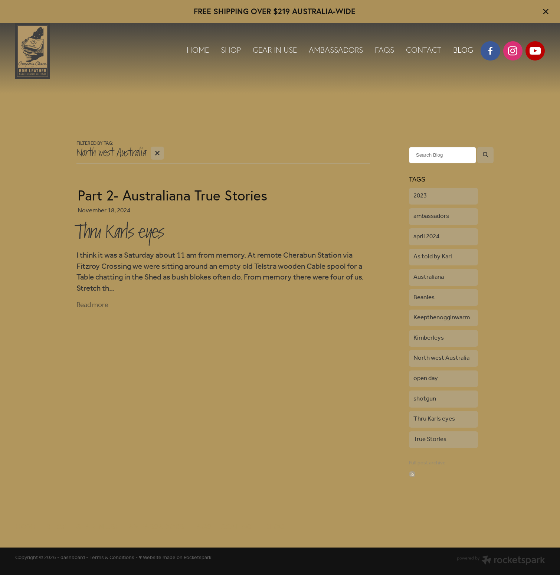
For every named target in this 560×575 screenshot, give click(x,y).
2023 (420, 196)
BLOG (463, 50)
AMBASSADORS (336, 50)
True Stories (429, 439)
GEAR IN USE (275, 50)
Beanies (424, 297)
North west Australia (441, 358)
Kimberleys (428, 338)
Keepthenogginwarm (441, 317)
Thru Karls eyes (434, 419)
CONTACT (423, 50)
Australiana (428, 277)
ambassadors (431, 216)
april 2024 (426, 236)
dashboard (72, 558)
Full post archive (427, 463)
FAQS (384, 50)
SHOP (231, 50)
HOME (198, 50)
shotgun (424, 399)
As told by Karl (432, 256)
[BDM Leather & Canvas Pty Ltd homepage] (68, 51)
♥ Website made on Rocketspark (175, 558)
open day (425, 378)
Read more (92, 305)
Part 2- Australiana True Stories (172, 195)
